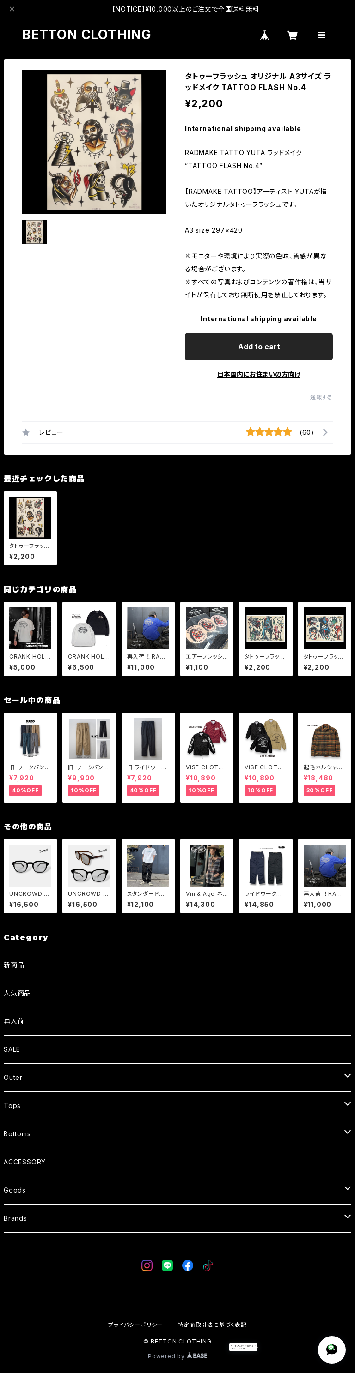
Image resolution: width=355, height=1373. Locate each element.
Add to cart (259, 346)
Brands (15, 1218)
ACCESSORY (25, 1162)
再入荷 (14, 1021)
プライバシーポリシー (135, 1324)
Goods (15, 1190)
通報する (321, 397)
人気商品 (17, 993)
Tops (12, 1105)
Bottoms (17, 1134)
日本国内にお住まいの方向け (258, 374)
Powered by (177, 1356)
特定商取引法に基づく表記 (212, 1324)
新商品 (14, 965)
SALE (12, 1049)
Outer (13, 1077)
